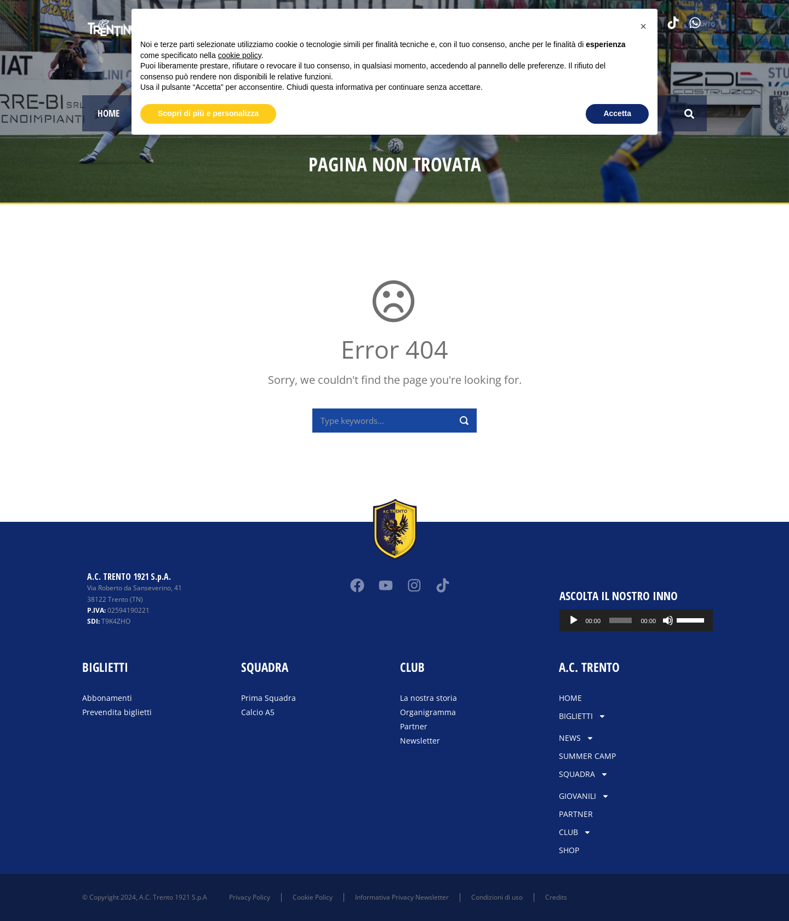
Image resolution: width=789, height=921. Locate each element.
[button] (689, 114)
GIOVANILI (584, 796)
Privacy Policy (249, 897)
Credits (556, 897)
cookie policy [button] (239, 55)
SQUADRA (583, 774)
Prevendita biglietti (117, 712)
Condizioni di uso (497, 897)
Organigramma (428, 712)
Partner (413, 726)
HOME (108, 113)
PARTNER (576, 814)
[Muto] (667, 620)
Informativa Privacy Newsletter (402, 897)
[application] (636, 620)
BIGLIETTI (582, 716)
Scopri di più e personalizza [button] (208, 113)
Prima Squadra (268, 698)
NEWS (576, 738)
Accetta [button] (617, 113)
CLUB (575, 832)
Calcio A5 (258, 712)
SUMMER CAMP (587, 756)
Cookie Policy (313, 897)
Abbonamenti (107, 698)
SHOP (569, 850)
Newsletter (420, 740)
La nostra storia (428, 698)
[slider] (620, 620)
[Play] (573, 620)
